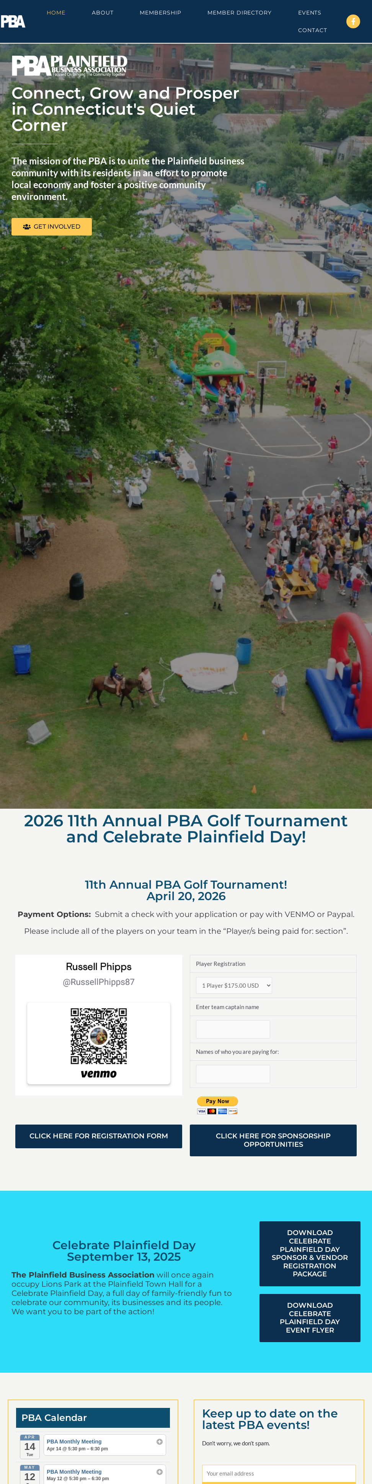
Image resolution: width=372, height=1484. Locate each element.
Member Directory (239, 12)
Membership (160, 12)
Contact (312, 30)
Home (56, 12)
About (103, 12)
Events (309, 12)
